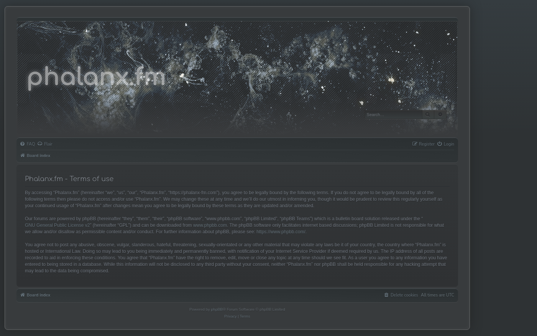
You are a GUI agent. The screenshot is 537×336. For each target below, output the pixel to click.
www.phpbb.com (210, 225)
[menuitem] (27, 144)
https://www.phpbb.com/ (280, 231)
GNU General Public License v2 (57, 225)
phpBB (217, 309)
